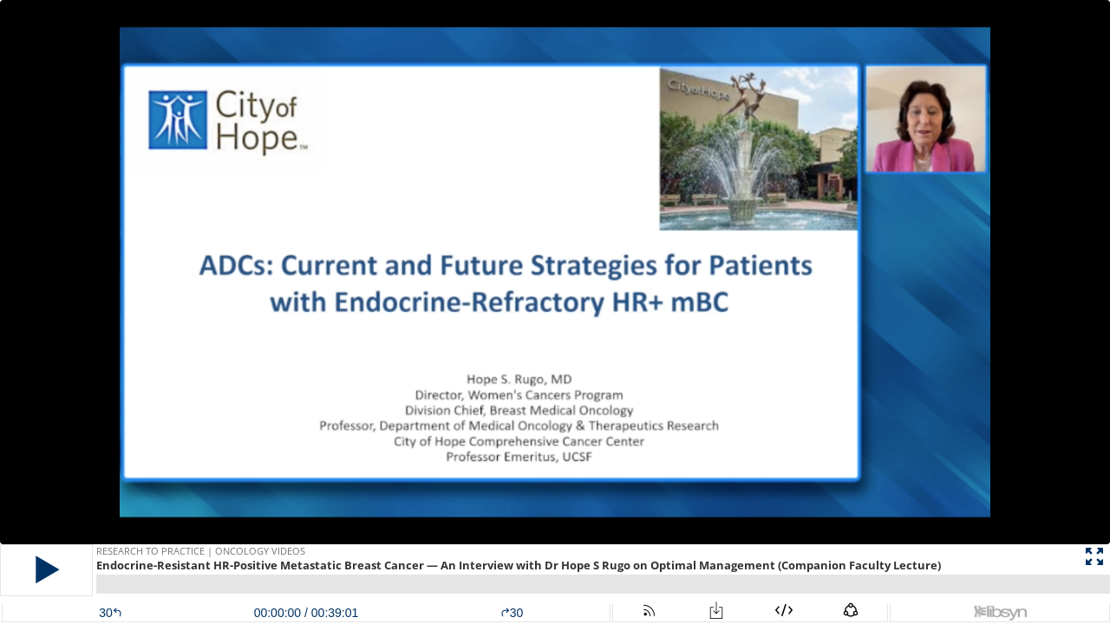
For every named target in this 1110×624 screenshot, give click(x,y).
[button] (46, 570)
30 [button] (512, 613)
